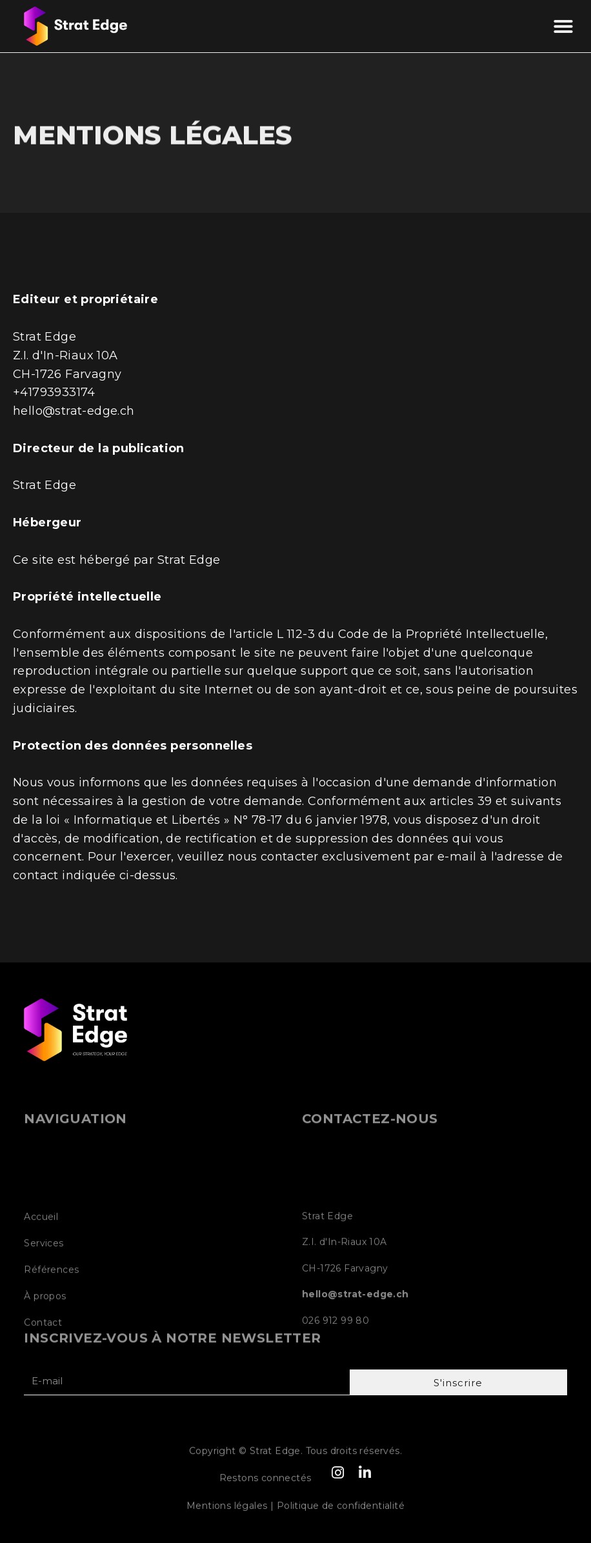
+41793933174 (54, 392)
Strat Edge (189, 560)
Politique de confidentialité (341, 1512)
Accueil (41, 1278)
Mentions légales (226, 1512)
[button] (563, 26)
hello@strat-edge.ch (74, 411)
